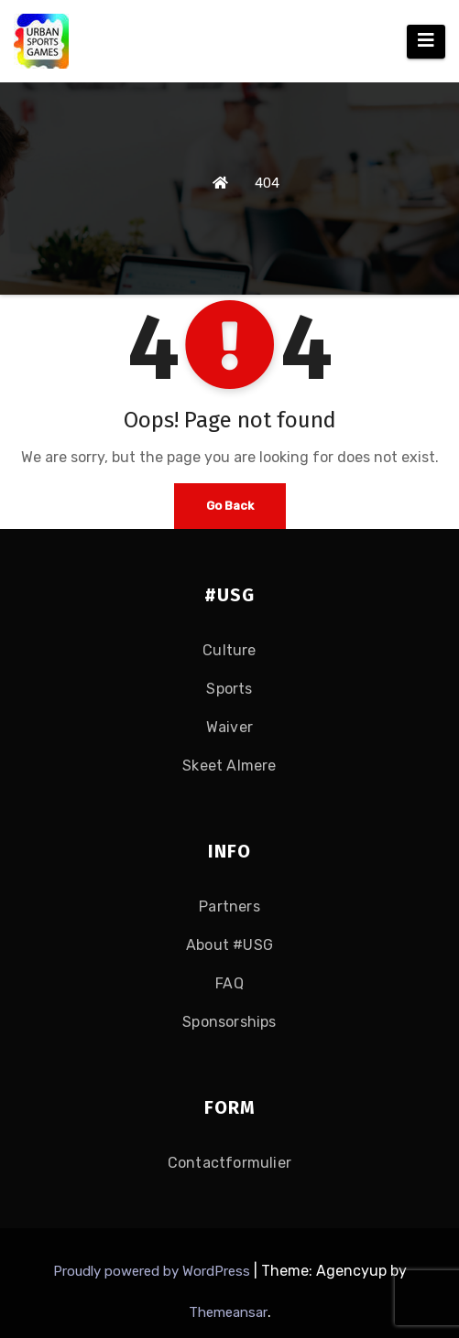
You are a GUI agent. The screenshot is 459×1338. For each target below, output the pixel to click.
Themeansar (228, 1312)
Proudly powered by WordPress (153, 1271)
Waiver (229, 727)
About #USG (229, 945)
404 (267, 183)
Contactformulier (229, 1162)
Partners (229, 906)
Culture (229, 650)
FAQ (229, 983)
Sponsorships (229, 1021)
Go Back (230, 506)
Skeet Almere (229, 765)
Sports (229, 688)
